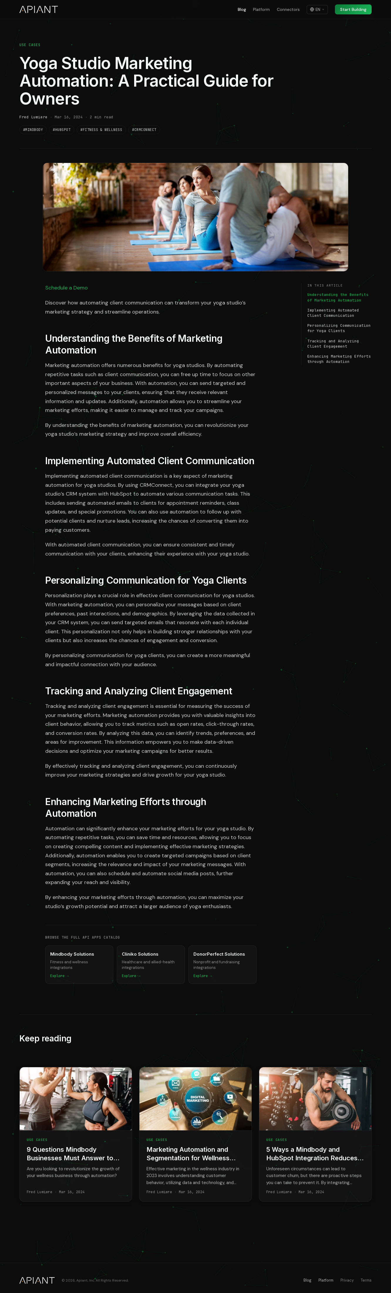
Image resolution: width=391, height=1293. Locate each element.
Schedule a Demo (66, 287)
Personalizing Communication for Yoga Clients (339, 328)
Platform (261, 9)
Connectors (288, 9)
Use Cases (30, 45)
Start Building (353, 9)
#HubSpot (61, 129)
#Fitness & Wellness (101, 129)
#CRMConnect (144, 129)
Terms (366, 1280)
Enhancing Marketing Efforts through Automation (339, 359)
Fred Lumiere (33, 117)
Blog (242, 9)
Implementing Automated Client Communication (333, 313)
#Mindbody (33, 129)
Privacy (347, 1280)
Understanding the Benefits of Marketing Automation (337, 297)
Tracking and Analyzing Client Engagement (333, 344)
